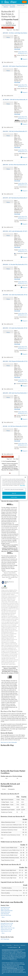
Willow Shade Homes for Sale (7, 928)
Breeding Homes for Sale (6, 924)
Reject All (14, 493)
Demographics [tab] (11, 789)
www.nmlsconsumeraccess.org (8, 966)
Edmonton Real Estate (6, 915)
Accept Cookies (14, 497)
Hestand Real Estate (5, 912)
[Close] (25, 477)
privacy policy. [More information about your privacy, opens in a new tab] (22, 485)
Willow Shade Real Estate (6, 910)
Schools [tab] (4, 789)
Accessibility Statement (12, 947)
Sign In (24, 1)
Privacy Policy (9, 945)
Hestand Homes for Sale (6, 929)
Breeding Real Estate (5, 907)
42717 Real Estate (5, 939)
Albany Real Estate (5, 909)
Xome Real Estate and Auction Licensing (10, 949)
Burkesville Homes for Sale (7, 923)
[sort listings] (10, 23)
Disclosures (23, 945)
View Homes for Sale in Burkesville (9, 742)
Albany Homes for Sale (6, 926)
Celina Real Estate (5, 913)
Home (3, 945)
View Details (17, 49)
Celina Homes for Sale (6, 931)
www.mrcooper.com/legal (12, 968)
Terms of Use (16, 945)
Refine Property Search (7, 27)
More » (2, 838)
